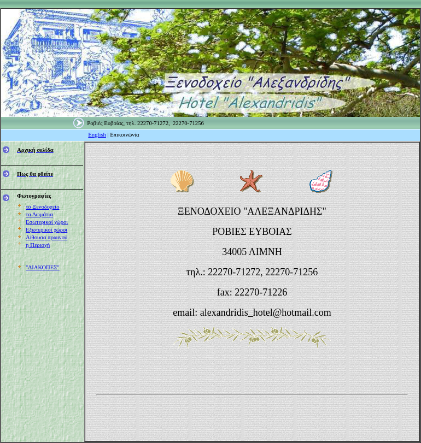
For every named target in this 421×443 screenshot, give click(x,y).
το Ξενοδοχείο (43, 207)
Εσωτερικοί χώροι (47, 222)
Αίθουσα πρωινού (46, 237)
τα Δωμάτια (39, 214)
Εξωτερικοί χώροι (46, 230)
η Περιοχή (38, 245)
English (97, 135)
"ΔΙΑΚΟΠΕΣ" (43, 267)
